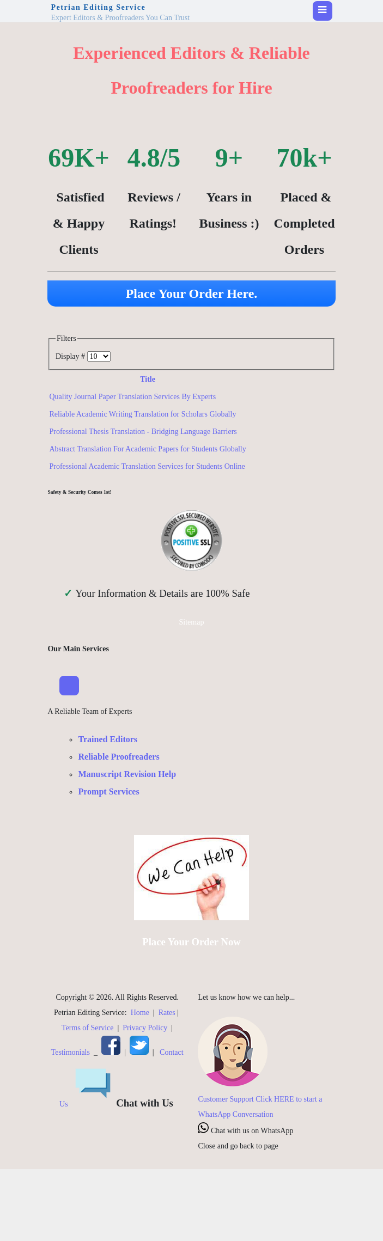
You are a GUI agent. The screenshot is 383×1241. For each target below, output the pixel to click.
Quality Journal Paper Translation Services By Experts (132, 397)
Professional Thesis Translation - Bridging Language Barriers (142, 431)
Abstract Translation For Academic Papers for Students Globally (147, 449)
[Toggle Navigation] (69, 685)
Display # (71, 356)
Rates (167, 1012)
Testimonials (70, 1052)
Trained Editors (107, 739)
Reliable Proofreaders (118, 756)
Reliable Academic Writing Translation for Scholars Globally (142, 414)
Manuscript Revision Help (127, 774)
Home (140, 1012)
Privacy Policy (145, 1028)
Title (147, 379)
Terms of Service (87, 1028)
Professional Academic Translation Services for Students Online (147, 466)
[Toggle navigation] (322, 11)
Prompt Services (108, 791)
